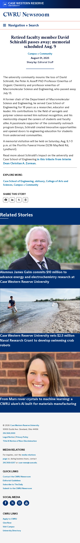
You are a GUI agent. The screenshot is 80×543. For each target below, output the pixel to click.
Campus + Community (26, 184)
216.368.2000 (9, 433)
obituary (40, 181)
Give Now (7, 522)
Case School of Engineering (18, 181)
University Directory (12, 530)
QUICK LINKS (10, 471)
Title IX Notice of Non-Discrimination (20, 441)
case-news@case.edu (27, 462)
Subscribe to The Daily (13, 484)
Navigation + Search (20, 25)
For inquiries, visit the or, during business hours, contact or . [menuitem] (20, 459)
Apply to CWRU (10, 519)
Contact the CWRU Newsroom (17, 476)
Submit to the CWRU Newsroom (17, 488)
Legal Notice (8, 437)
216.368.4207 (9, 462)
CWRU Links (10, 513)
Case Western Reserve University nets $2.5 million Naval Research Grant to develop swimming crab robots (37, 340)
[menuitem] (40, 477)
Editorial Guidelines (12, 480)
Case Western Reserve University (24, 425)
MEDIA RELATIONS (14, 449)
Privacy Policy (22, 437)
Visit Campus (8, 526)
